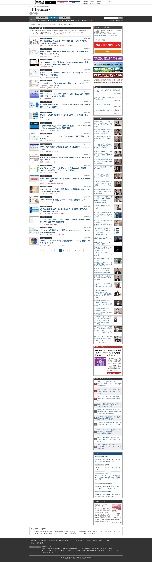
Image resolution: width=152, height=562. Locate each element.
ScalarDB (46, 56)
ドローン (92, 3)
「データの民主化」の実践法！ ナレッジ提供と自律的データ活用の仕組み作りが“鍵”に (103, 145)
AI (64, 20)
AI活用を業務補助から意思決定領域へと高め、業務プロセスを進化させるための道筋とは (103, 131)
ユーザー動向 (43, 20)
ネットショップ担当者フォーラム (51, 550)
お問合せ (31, 543)
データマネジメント (89, 20)
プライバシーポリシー (79, 540)
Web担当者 (85, 1)
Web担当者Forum (72, 548)
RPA (69, 20)
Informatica (55, 151)
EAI (57, 88)
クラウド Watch (96, 548)
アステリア (52, 88)
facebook (33, 13)
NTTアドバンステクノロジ (47, 213)
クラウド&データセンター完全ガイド (51, 548)
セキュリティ (77, 20)
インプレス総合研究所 (84, 548)
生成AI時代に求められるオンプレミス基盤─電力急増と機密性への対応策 (103, 277)
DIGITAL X (103, 550)
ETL (46, 130)
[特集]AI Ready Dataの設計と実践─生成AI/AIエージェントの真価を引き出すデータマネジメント (108, 352)
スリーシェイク (44, 77)
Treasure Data (47, 98)
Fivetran (51, 224)
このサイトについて (34, 540)
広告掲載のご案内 (61, 540)
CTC (41, 193)
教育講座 (98, 3)
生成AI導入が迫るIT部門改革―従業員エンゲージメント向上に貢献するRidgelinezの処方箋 (103, 270)
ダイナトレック (44, 234)
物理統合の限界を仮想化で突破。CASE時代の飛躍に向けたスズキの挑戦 (102, 191)
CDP (53, 98)
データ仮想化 (47, 183)
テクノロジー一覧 (45, 24)
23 (75, 250)
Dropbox (46, 202)
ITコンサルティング (51, 193)
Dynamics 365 (48, 109)
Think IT (65, 548)
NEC (41, 98)
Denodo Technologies (57, 183)
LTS (44, 193)
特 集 (64, 18)
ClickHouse (43, 66)
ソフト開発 (98, 1)
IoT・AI (104, 1)
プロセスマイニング (55, 20)
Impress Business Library (101, 35)
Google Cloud (47, 151)
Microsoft (55, 109)
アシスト (42, 119)
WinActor (57, 213)
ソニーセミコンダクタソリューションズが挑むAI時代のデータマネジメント (103, 175)
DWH (52, 66)
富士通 (42, 162)
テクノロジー (53, 18)
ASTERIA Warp (44, 88)
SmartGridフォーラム (106, 548)
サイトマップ (105, 540)
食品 (53, 162)
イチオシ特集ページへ (114, 373)
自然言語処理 (47, 162)
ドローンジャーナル (113, 550)
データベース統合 (61, 234)
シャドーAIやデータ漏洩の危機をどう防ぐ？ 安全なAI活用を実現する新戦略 (103, 161)
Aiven (48, 66)
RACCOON (58, 45)
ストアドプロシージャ (67, 45)
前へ (39, 251)
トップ (33, 19)
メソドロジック (44, 172)
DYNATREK (52, 234)
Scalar (41, 56)
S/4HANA (63, 213)
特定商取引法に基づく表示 (94, 540)
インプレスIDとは (100, 40)
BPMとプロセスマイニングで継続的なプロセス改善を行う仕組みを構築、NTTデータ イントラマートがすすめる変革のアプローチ (103, 330)
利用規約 (43, 540)
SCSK (41, 151)
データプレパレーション (54, 130)
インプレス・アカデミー (48, 553)
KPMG (41, 245)
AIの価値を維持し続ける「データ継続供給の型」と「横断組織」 (103, 138)
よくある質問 (39, 543)
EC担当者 (92, 1)
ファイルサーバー (54, 202)
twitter (30, 13)
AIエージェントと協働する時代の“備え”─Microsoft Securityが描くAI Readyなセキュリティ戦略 (103, 285)
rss (36, 13)
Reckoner (51, 77)
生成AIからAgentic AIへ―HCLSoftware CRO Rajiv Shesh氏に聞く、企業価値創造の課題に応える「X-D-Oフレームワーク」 (103, 294)
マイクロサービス (55, 56)
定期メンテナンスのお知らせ (102, 104)
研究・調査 (110, 1)
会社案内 (69, 540)
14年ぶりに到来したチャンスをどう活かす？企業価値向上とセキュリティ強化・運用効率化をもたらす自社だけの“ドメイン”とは (103, 262)
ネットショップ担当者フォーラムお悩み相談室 (73, 550)
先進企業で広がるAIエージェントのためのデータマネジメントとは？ (103, 206)
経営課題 (42, 18)
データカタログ (60, 245)
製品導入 (74, 2)
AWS (56, 77)
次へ (80, 251)
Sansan (42, 109)
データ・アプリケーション (47, 45)
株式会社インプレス (47, 546)
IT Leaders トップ (34, 24)
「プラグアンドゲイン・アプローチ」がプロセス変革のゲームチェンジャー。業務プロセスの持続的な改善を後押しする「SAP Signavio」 (103, 320)
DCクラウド (62, 2)
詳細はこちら (115, 523)
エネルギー (85, 3)
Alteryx (42, 130)
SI (46, 119)
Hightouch (51, 172)
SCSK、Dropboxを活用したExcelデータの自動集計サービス (62, 200)
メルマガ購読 (51, 540)
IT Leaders (39, 9)
